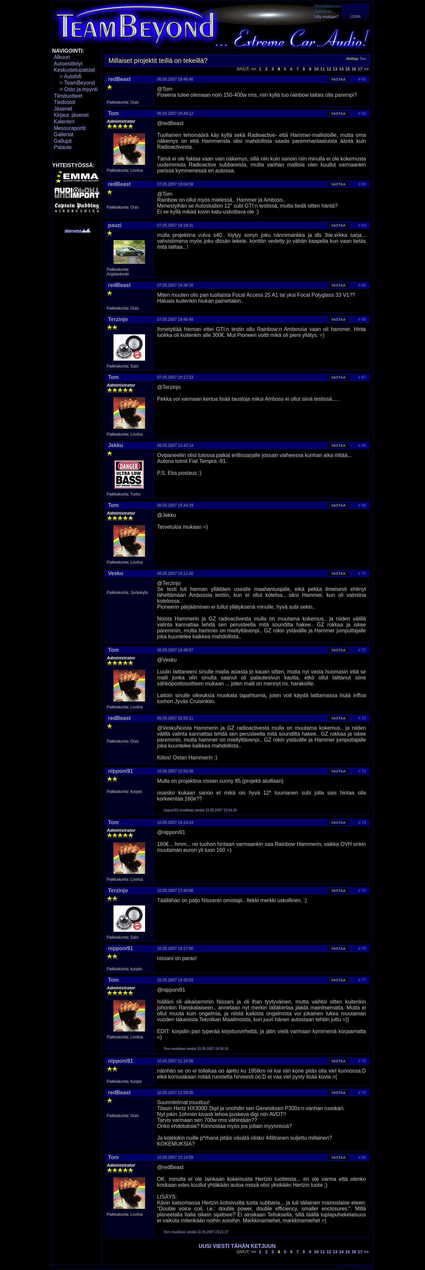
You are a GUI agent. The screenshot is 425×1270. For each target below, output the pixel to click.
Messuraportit (70, 128)
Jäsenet (63, 109)
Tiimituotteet (68, 96)
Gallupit (63, 141)
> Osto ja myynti (76, 89)
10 (316, 68)
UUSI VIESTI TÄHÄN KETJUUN (237, 1246)
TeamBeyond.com (359, 1266)
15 (347, 68)
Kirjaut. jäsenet (71, 115)
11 (322, 68)
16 (353, 68)
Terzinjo (118, 319)
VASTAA (338, 79)
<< (253, 68)
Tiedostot (64, 102)
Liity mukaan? (326, 16)
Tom (363, 59)
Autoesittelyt (68, 63)
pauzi (115, 225)
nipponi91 (120, 771)
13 (335, 68)
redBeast (119, 79)
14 (341, 68)
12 (328, 68)
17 (360, 68)
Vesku (115, 573)
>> (366, 68)
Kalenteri (64, 121)
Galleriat (64, 134)
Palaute (63, 147)
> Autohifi (68, 76)
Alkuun (62, 57)
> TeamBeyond (74, 83)
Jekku (115, 445)
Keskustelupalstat (74, 70)
